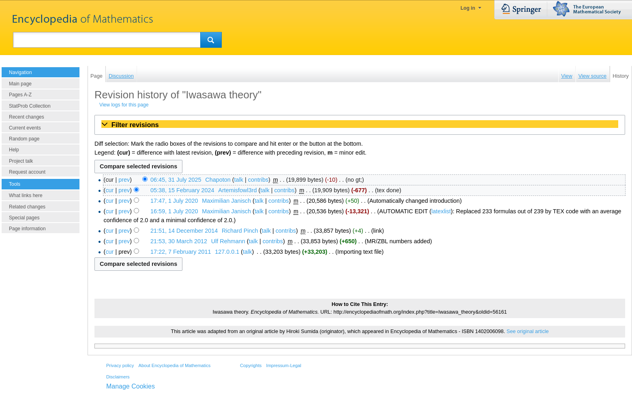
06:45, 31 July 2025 (175, 179)
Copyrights (250, 365)
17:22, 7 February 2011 (180, 251)
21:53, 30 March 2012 (178, 241)
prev (124, 179)
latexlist (441, 211)
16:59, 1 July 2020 (174, 211)
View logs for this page (123, 105)
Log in (468, 8)
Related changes (27, 207)
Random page (24, 139)
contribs (258, 179)
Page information (27, 228)
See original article (527, 331)
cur (109, 190)
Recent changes (26, 117)
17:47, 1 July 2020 (174, 201)
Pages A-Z (20, 95)
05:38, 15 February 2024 (182, 190)
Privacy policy (120, 365)
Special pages (24, 218)
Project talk (21, 161)
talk (238, 179)
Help (14, 150)
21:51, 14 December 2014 (184, 230)
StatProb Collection (30, 106)
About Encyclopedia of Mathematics (174, 365)
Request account (27, 172)
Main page (20, 84)
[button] (359, 125)
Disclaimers (118, 376)
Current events (25, 128)
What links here (26, 195)
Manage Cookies (130, 386)
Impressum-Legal (283, 365)
